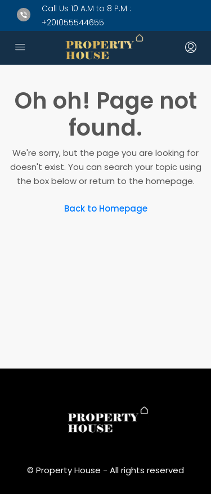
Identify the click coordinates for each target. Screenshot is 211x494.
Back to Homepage (105, 208)
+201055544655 (73, 22)
